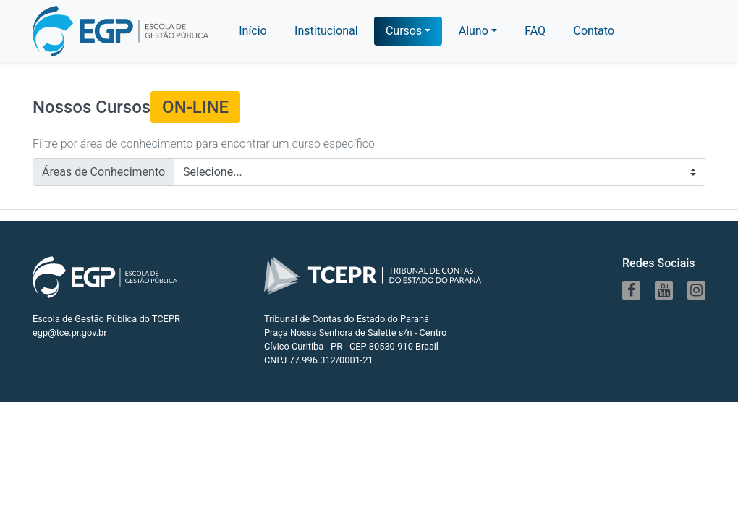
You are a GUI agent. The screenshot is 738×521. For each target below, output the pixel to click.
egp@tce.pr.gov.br (70, 332)
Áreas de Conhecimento (103, 172)
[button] (478, 31)
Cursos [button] (404, 31)
